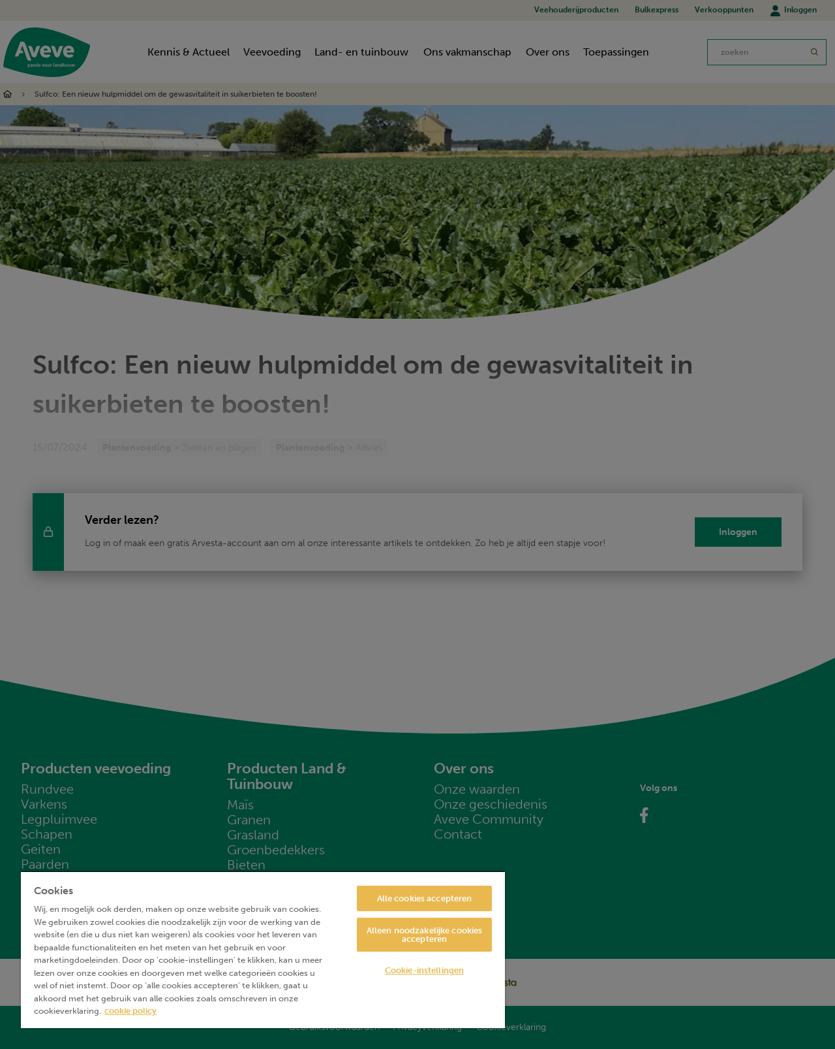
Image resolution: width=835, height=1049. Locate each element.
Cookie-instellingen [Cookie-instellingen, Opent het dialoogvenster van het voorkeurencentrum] (424, 970)
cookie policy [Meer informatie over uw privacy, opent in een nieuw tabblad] (130, 1011)
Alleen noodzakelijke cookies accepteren (425, 935)
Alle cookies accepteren (424, 898)
